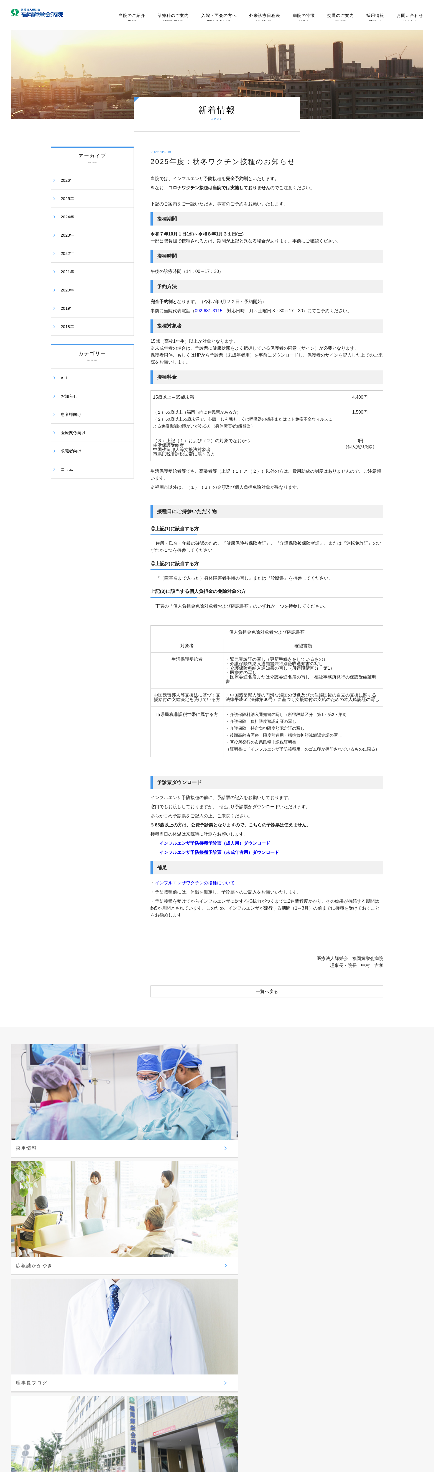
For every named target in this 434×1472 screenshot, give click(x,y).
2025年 (67, 198)
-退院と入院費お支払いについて (282, 1280)
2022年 (67, 253)
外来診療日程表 (264, 17)
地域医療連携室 (335, 1273)
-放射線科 (197, 1279)
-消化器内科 (132, 1332)
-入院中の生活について (274, 1253)
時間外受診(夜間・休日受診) (345, 1317)
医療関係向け (73, 432)
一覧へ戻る (267, 991)
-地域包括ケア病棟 (271, 1289)
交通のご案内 (340, 17)
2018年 (67, 326)
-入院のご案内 (267, 1245)
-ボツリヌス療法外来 (273, 1353)
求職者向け (71, 451)
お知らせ (69, 396)
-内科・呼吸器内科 (138, 1341)
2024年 (67, 216)
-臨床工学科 (199, 1314)
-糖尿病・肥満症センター (143, 1350)
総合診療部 (199, 1236)
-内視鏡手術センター (273, 1335)
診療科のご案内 (173, 17)
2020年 (67, 290)
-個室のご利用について (274, 1271)
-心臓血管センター (271, 1344)
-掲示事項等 (66, 1312)
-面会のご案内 (267, 1262)
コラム (67, 469)
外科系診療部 (134, 1253)
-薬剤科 (195, 1297)
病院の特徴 (304, 17)
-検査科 (195, 1306)
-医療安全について (71, 1294)
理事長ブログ (333, 1364)
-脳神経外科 (132, 1262)
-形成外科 (131, 1297)
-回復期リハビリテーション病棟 (282, 1298)
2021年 (67, 271)
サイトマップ (333, 1387)
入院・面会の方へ (219, 17)
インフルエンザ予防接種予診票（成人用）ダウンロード (214, 843)
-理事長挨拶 (66, 1268)
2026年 (67, 180)
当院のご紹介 (132, 17)
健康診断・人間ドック (341, 1294)
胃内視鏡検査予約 (337, 1262)
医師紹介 (330, 1250)
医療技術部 (199, 1270)
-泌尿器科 (131, 1288)
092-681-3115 (209, 310)
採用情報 (375, 17)
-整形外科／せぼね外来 (141, 1280)
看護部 (195, 1253)
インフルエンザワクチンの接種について (195, 882)
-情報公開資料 (68, 1321)
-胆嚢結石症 (265, 1376)
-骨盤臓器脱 (265, 1394)
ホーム (62, 1236)
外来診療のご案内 (337, 1239)
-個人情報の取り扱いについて (80, 1303)
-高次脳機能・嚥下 (271, 1403)
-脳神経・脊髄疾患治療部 (276, 1327)
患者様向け (71, 414)
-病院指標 (64, 1286)
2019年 (67, 308)
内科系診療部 (134, 1323)
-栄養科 (195, 1323)
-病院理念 (64, 1259)
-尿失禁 (262, 1385)
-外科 (127, 1271)
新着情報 (330, 1375)
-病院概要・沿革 (70, 1277)
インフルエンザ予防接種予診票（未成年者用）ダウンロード (219, 852)
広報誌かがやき (335, 1352)
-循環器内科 (132, 1359)
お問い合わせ (410, 17)
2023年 (67, 235)
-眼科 (127, 1306)
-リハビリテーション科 (208, 1288)
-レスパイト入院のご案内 (343, 1282)
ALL (64, 377)
